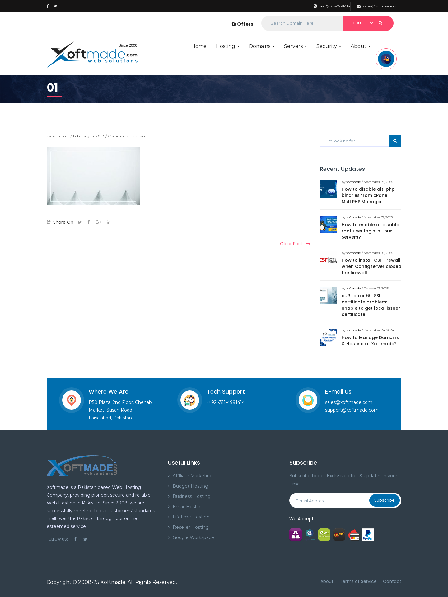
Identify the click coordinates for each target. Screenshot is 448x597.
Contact (392, 581)
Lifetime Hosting (191, 517)
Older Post (295, 244)
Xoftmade (112, 582)
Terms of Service (358, 581)
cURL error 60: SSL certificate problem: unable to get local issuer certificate (371, 305)
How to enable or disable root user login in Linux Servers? (370, 231)
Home (199, 46)
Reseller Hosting (191, 527)
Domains (262, 46)
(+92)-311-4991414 (332, 6)
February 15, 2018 (88, 136)
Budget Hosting (190, 486)
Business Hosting (192, 496)
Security (328, 46)
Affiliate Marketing (193, 476)
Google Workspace (193, 537)
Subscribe (384, 500)
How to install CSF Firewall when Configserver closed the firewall (371, 266)
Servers (295, 46)
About (361, 46)
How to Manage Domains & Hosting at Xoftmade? (370, 340)
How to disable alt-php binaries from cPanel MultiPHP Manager (368, 195)
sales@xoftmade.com (379, 6)
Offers (243, 24)
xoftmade (60, 136)
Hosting (228, 46)
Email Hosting (188, 506)
